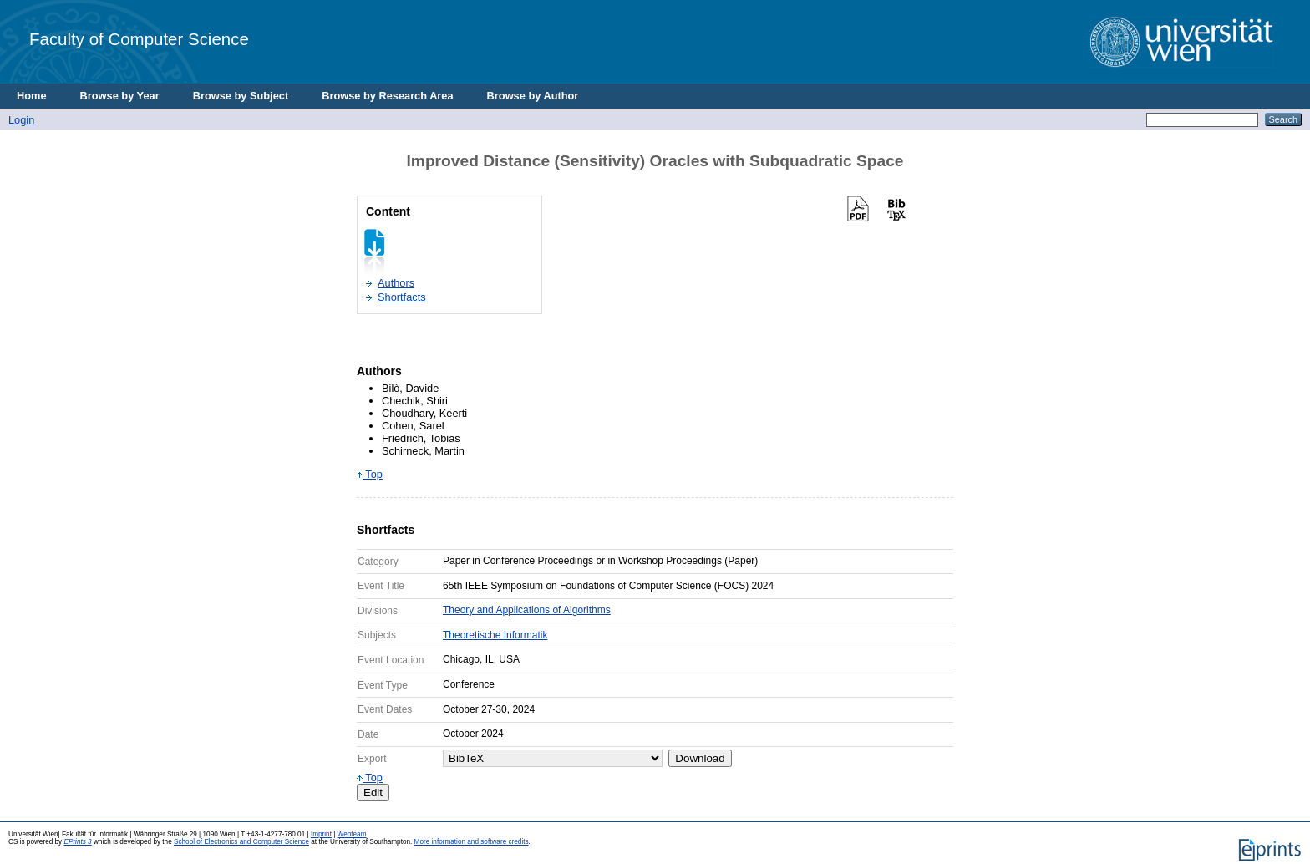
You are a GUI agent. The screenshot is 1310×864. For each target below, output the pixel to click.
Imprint (321, 834)
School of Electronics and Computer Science (241, 842)
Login (21, 120)
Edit (373, 792)
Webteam (352, 834)
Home (32, 95)
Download (699, 758)
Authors (396, 283)
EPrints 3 (77, 842)
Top (370, 474)
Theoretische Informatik (495, 635)
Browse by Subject (241, 95)
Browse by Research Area (387, 95)
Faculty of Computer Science (139, 38)
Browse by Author (533, 95)
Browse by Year (120, 95)
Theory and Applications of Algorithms (527, 610)
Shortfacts (402, 297)
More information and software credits (471, 842)
